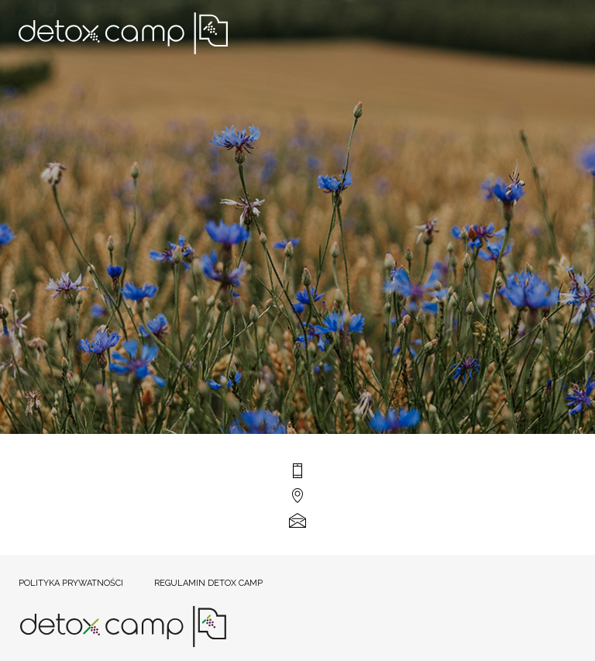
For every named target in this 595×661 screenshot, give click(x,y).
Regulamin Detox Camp (208, 583)
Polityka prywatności (71, 583)
